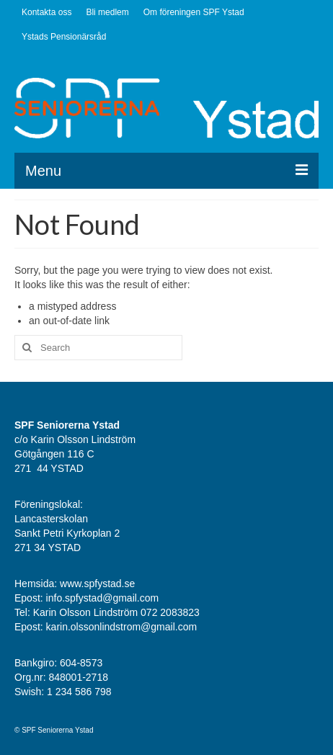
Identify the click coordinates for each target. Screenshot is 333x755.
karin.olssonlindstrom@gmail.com (121, 627)
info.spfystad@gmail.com (104, 598)
